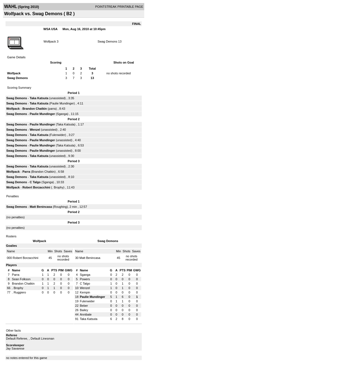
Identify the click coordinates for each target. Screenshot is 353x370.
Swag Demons (107, 41)
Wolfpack (50, 41)
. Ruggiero (19, 292)
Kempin (85, 292)
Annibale (86, 314)
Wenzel (35, 129)
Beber (84, 305)
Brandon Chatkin (34, 108)
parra (52, 108)
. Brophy (57, 187)
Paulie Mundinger (62, 103)
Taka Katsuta (39, 98)
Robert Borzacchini (36, 187)
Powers (85, 279)
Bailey (84, 310)
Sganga (62, 114)
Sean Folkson (21, 279)
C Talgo (35, 182)
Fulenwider (57, 135)
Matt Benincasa (41, 206)
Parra (26, 171)
